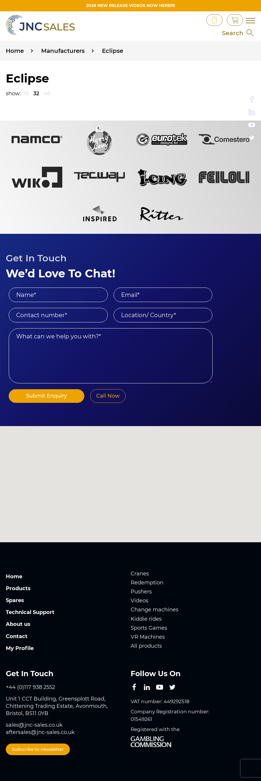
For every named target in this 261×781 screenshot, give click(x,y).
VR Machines (148, 636)
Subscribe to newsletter (38, 749)
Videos (139, 600)
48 (46, 93)
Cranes (140, 573)
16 (26, 93)
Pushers (141, 591)
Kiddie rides (146, 618)
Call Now (104, 395)
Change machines (154, 609)
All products (146, 646)
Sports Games (149, 627)
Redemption (147, 582)
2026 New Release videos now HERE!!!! (130, 5)
